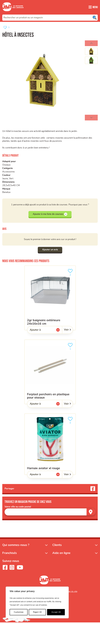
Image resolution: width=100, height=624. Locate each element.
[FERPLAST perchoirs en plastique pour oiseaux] (50, 372)
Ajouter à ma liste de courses (50, 215)
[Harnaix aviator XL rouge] (50, 445)
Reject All (37, 612)
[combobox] (50, 18)
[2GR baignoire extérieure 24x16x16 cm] (50, 299)
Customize (18, 612)
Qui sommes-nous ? (15, 546)
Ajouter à (41, 332)
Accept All (56, 612)
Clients (57, 546)
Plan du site (72, 593)
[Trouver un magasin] (91, 513)
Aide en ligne (61, 554)
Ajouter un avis (50, 251)
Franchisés (9, 554)
